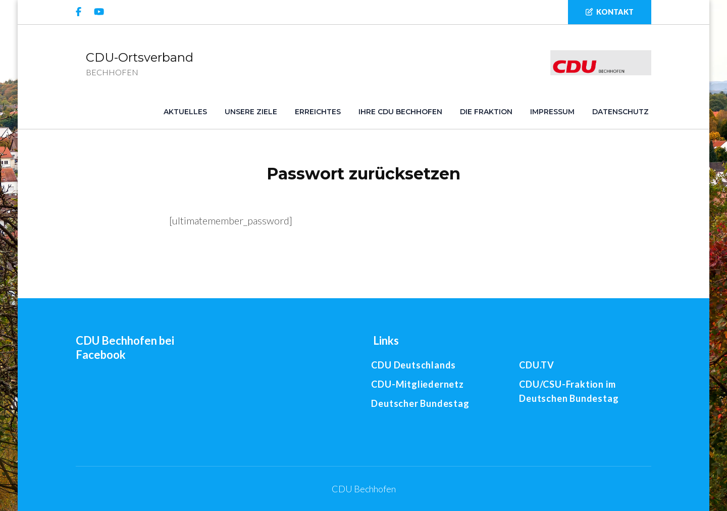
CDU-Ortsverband (139, 57)
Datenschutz (620, 111)
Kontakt (610, 12)
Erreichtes (318, 111)
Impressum (552, 111)
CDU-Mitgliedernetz (417, 384)
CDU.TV (536, 364)
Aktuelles (185, 111)
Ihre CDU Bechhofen (400, 111)
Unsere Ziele (251, 111)
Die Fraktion (486, 111)
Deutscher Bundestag (420, 403)
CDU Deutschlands (413, 364)
